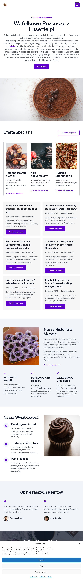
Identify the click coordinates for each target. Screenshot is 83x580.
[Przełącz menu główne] (77, 4)
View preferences (41, 572)
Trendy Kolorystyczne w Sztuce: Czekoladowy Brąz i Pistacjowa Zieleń (59, 283)
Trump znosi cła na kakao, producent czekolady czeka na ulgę (21, 209)
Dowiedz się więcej (17, 232)
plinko (12, 46)
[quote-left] (4, 501)
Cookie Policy (34, 577)
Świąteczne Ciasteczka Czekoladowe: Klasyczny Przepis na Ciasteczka (18, 245)
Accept (41, 560)
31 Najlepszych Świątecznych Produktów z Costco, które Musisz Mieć (60, 245)
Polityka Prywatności (45, 577)
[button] (80, 543)
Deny (42, 566)
